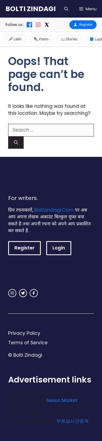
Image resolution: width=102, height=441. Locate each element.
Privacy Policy (24, 333)
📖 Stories (69, 39)
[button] (66, 9)
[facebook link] (34, 293)
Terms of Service (28, 342)
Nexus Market (62, 400)
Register (83, 24)
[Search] (16, 143)
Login (58, 248)
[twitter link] (23, 293)
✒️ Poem (41, 39)
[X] (47, 24)
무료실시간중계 (72, 421)
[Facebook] (29, 24)
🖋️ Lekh (15, 39)
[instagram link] (12, 293)
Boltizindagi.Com (53, 210)
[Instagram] (38, 24)
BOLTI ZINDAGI (30, 9)
